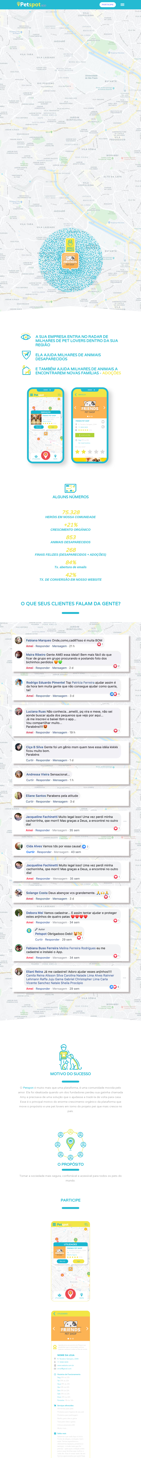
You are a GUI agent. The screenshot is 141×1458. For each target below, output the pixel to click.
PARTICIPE (108, 4)
